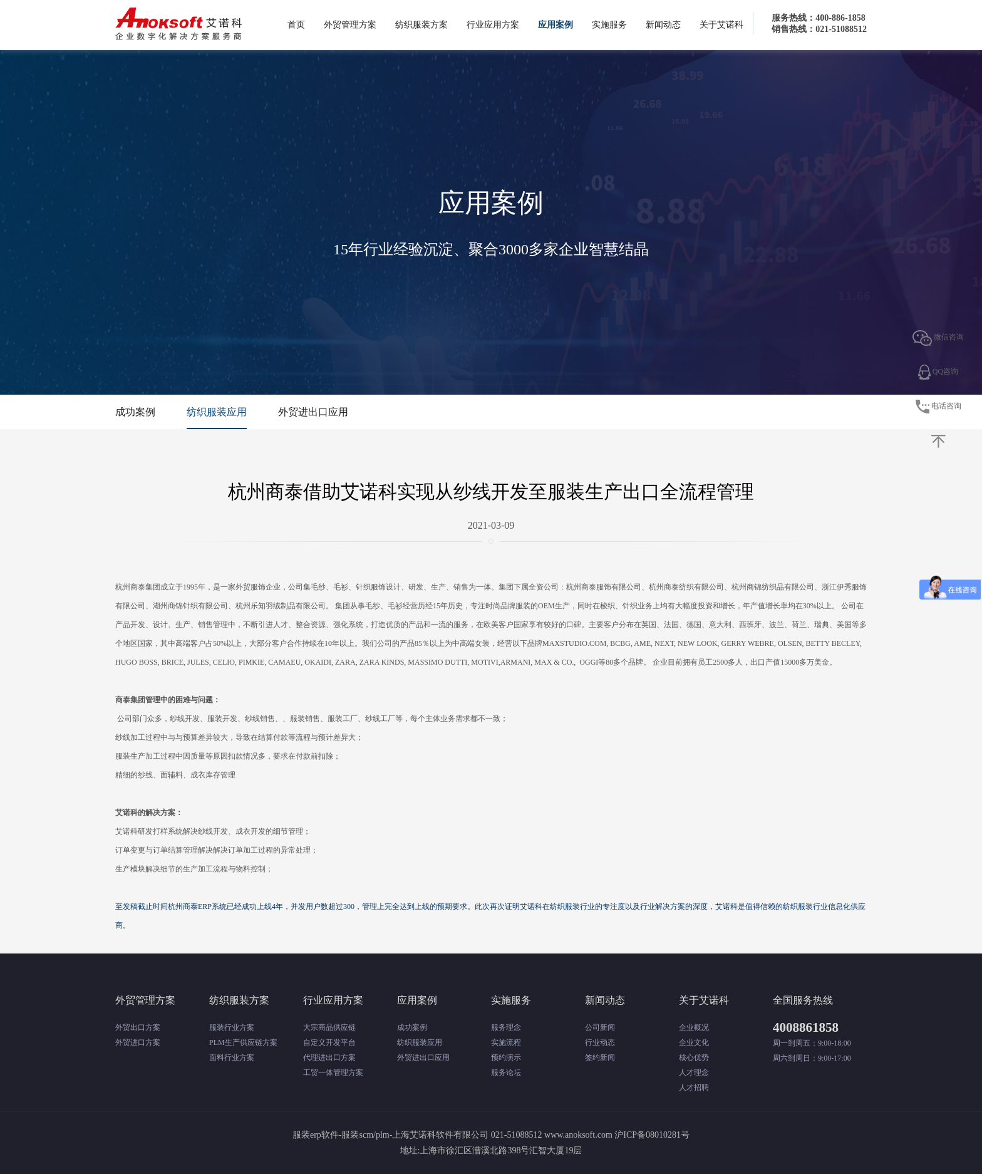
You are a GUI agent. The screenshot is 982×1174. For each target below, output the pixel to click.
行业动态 (600, 1042)
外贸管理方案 (350, 24)
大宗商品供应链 (329, 1027)
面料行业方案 (231, 1057)
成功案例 (135, 412)
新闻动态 (663, 24)
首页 (296, 24)
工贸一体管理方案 (333, 1072)
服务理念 (506, 1027)
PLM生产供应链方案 (243, 1042)
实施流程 (506, 1042)
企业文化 (694, 1042)
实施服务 (609, 24)
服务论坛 (506, 1072)
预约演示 (506, 1057)
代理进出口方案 (329, 1057)
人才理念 (694, 1072)
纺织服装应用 (217, 412)
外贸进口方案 (137, 1042)
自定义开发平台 (329, 1042)
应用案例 (555, 24)
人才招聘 (694, 1087)
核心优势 (694, 1057)
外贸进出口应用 (313, 412)
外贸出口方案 (137, 1027)
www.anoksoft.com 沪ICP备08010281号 (617, 1135)
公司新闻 (600, 1027)
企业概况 (694, 1027)
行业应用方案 (493, 24)
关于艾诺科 (721, 24)
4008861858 (806, 1027)
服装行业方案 (231, 1027)
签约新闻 (600, 1057)
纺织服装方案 (421, 24)
